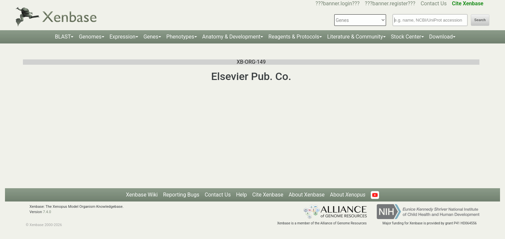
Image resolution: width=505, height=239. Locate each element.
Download (441, 37)
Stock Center (406, 37)
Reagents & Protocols (293, 37)
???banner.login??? (338, 3)
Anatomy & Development (231, 37)
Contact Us (434, 3)
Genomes (90, 37)
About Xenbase (307, 195)
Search (480, 20)
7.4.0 (47, 212)
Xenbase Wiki (142, 195)
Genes (151, 37)
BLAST (63, 37)
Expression (123, 37)
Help (241, 195)
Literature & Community (355, 37)
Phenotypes (180, 37)
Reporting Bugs (181, 195)
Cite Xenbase (267, 195)
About (347, 195)
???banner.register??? (390, 3)
